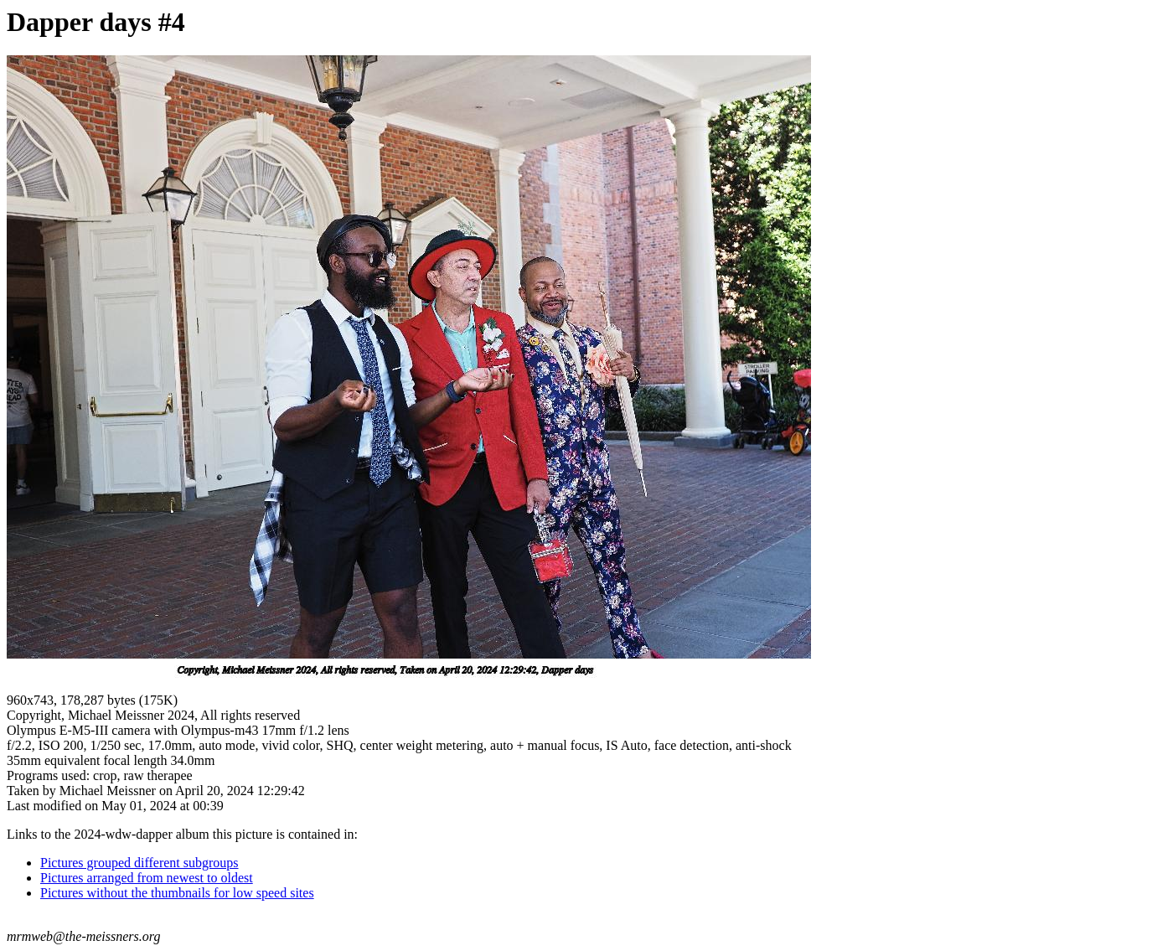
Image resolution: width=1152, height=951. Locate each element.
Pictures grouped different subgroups (139, 862)
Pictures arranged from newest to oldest (146, 878)
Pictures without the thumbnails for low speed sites (177, 893)
